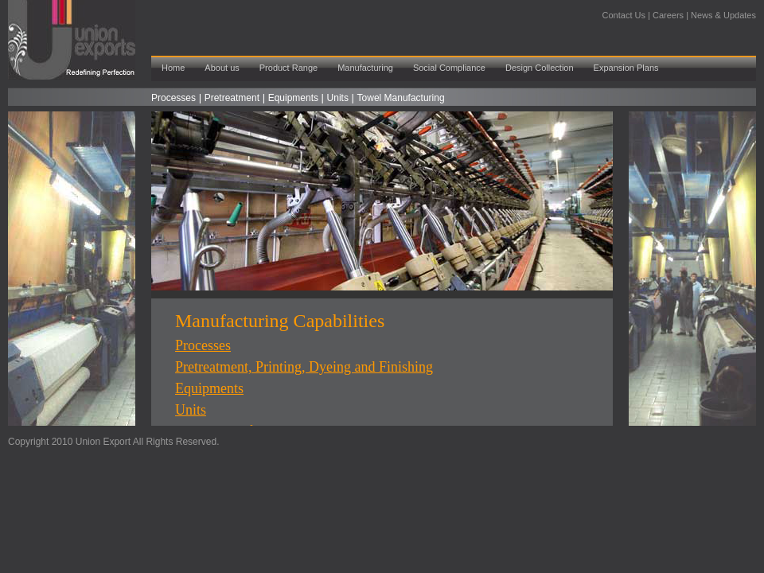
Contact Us (625, 15)
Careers (668, 15)
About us (222, 67)
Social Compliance (449, 67)
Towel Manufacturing (401, 97)
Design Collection (539, 67)
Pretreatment (232, 97)
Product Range (288, 67)
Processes (173, 97)
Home (173, 67)
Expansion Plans (626, 67)
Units (338, 97)
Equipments (293, 97)
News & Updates (723, 15)
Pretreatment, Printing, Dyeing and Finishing (304, 367)
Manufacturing (365, 67)
